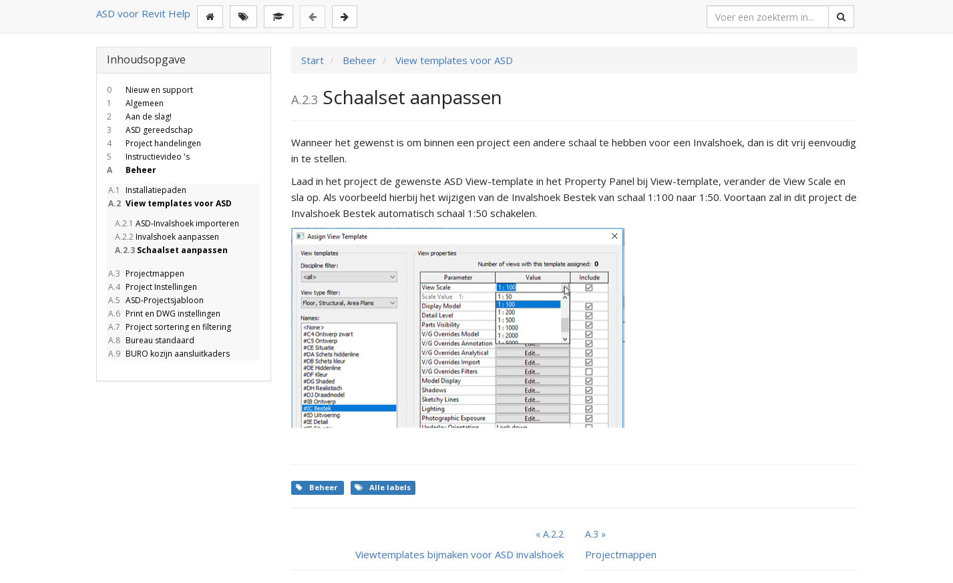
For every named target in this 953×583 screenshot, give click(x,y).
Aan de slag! (139, 116)
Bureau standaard (150, 340)
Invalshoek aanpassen (166, 236)
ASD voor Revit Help (143, 13)
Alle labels (383, 487)
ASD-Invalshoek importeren (176, 223)
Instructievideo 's (148, 156)
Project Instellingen (152, 287)
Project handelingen (154, 143)
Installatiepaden (146, 190)
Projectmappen (145, 273)
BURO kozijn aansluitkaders (168, 353)
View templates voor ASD (169, 203)
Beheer (131, 170)
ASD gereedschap (150, 130)
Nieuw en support (150, 89)
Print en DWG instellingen (163, 313)
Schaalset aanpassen (171, 250)
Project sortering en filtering (169, 327)
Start (312, 60)
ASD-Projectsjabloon (155, 300)
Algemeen (135, 103)
